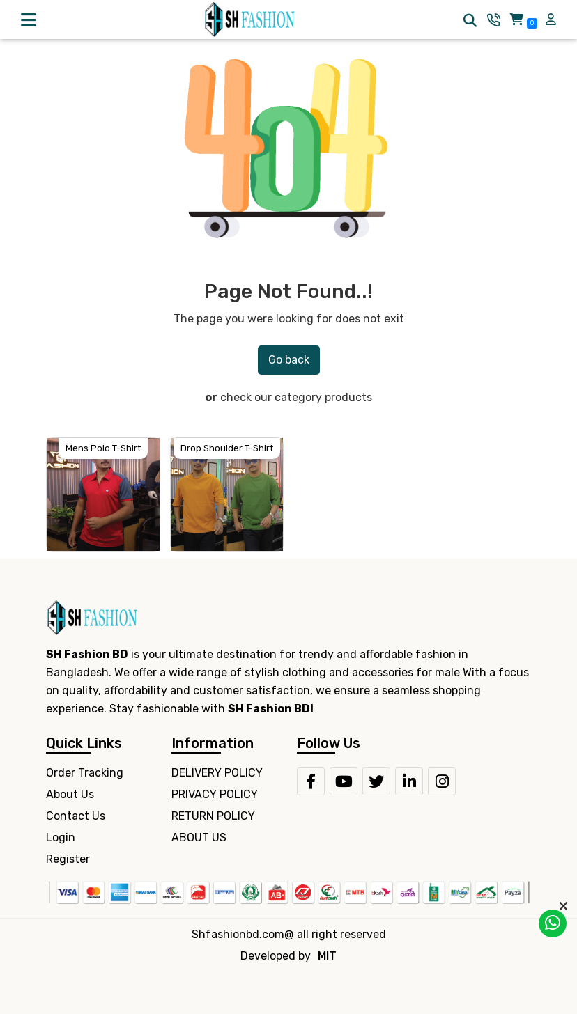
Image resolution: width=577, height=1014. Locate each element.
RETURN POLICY (213, 815)
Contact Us (75, 815)
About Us (70, 794)
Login (60, 837)
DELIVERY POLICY (217, 772)
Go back (288, 359)
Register (68, 859)
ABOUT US (198, 837)
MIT (327, 955)
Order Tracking (84, 772)
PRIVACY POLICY (214, 794)
